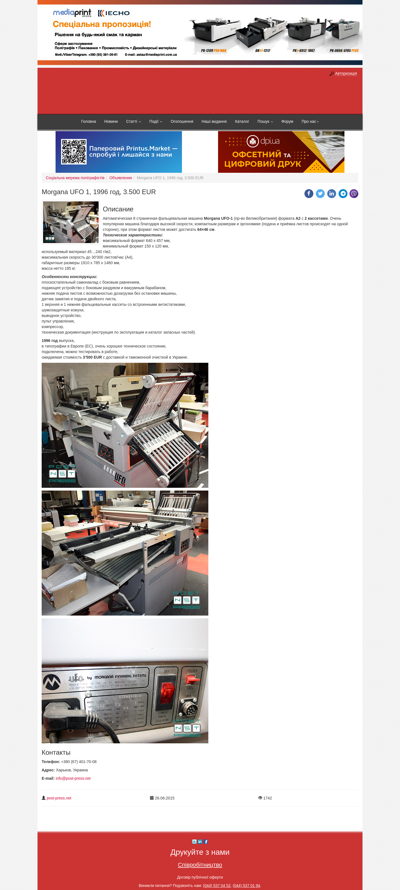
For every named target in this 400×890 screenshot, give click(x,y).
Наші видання (214, 121)
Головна (88, 121)
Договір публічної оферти (200, 877)
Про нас (310, 121)
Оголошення (182, 121)
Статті (133, 121)
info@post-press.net (73, 778)
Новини (111, 121)
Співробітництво (200, 864)
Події (155, 121)
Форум (287, 121)
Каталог (242, 121)
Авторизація (346, 73)
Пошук (265, 121)
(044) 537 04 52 (217, 885)
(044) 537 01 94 (246, 885)
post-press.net (59, 798)
